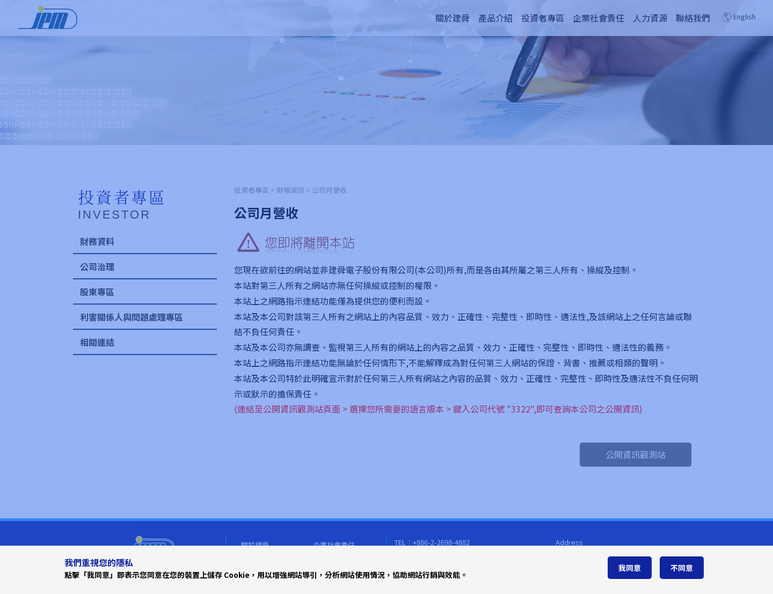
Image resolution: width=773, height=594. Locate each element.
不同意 (681, 567)
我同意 (629, 567)
